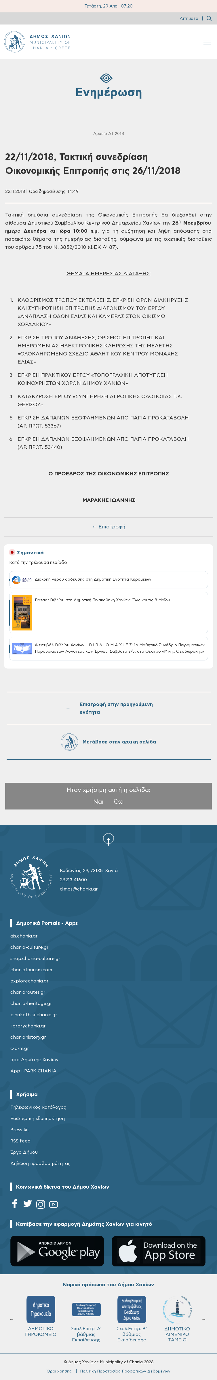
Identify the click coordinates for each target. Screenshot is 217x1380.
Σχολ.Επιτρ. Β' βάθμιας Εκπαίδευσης (132, 1319)
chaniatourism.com (31, 969)
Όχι (119, 802)
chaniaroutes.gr (27, 992)
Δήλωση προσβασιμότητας (40, 1163)
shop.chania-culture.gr (35, 958)
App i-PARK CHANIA (33, 1071)
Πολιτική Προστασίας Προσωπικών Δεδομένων (125, 1371)
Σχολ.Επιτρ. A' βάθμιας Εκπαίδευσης (86, 1319)
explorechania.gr (29, 981)
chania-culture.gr (29, 947)
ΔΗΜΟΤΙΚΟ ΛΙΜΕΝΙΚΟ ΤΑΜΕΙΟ (177, 1319)
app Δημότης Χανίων (34, 1059)
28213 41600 (73, 880)
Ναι (98, 802)
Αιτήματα (189, 18)
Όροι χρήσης (59, 1371)
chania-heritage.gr (31, 1003)
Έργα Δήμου (24, 1152)
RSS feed (20, 1141)
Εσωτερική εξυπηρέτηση (37, 1118)
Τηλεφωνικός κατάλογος (38, 1107)
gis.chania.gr (24, 936)
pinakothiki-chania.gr (33, 1014)
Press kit (19, 1129)
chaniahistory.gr (28, 1037)
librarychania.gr (28, 1026)
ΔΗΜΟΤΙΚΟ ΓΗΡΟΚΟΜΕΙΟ (40, 1316)
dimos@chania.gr (79, 889)
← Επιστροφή (108, 527)
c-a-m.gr (19, 1048)
